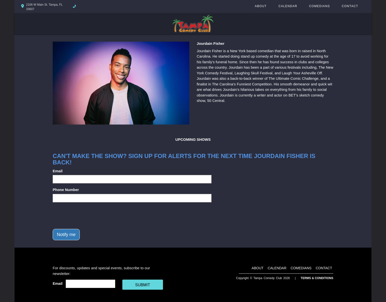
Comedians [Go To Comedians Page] (319, 6)
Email (58, 171)
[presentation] (90, 215)
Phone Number (66, 190)
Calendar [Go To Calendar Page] (287, 6)
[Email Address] (90, 284)
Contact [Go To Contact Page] (350, 6)
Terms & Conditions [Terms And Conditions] (317, 278)
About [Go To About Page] (261, 6)
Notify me (66, 234)
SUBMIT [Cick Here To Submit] (142, 285)
